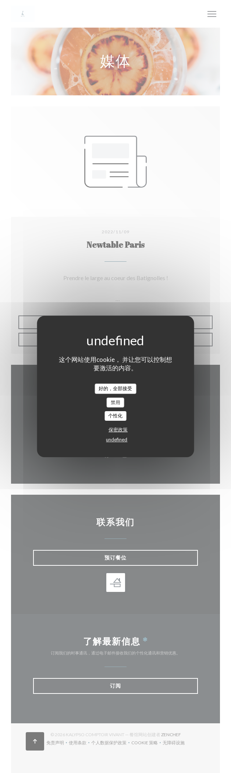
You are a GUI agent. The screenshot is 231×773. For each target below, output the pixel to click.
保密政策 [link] (118, 430)
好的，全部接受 (115, 388)
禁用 (115, 402)
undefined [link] (116, 439)
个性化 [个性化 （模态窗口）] (115, 416)
